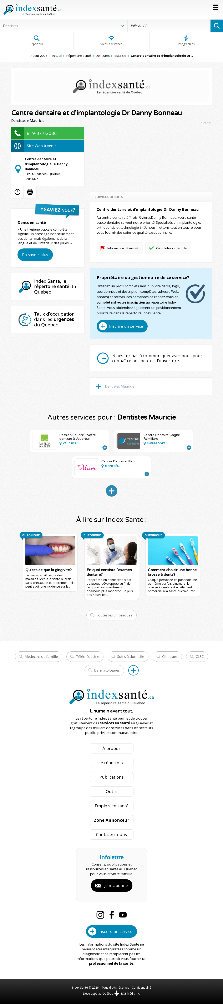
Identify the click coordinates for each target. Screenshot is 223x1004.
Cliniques (170, 656)
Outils (111, 791)
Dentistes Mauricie (119, 386)
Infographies (186, 40)
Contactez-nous (111, 834)
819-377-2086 (42, 133)
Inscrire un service (126, 326)
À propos (111, 748)
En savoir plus (35, 254)
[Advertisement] (151, 156)
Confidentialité (141, 987)
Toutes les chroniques (114, 615)
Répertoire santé (78, 55)
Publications (112, 777)
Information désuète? (122, 248)
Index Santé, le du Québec (55, 287)
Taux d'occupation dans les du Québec (54, 319)
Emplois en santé (111, 806)
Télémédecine (87, 656)
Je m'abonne (116, 885)
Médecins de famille (41, 656)
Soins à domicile (130, 656)
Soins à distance (111, 40)
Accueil (57, 55)
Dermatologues (107, 670)
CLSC (200, 656)
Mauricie (120, 55)
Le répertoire (111, 763)
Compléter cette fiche (172, 248)
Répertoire (37, 40)
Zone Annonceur (111, 820)
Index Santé (80, 987)
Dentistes (103, 55)
